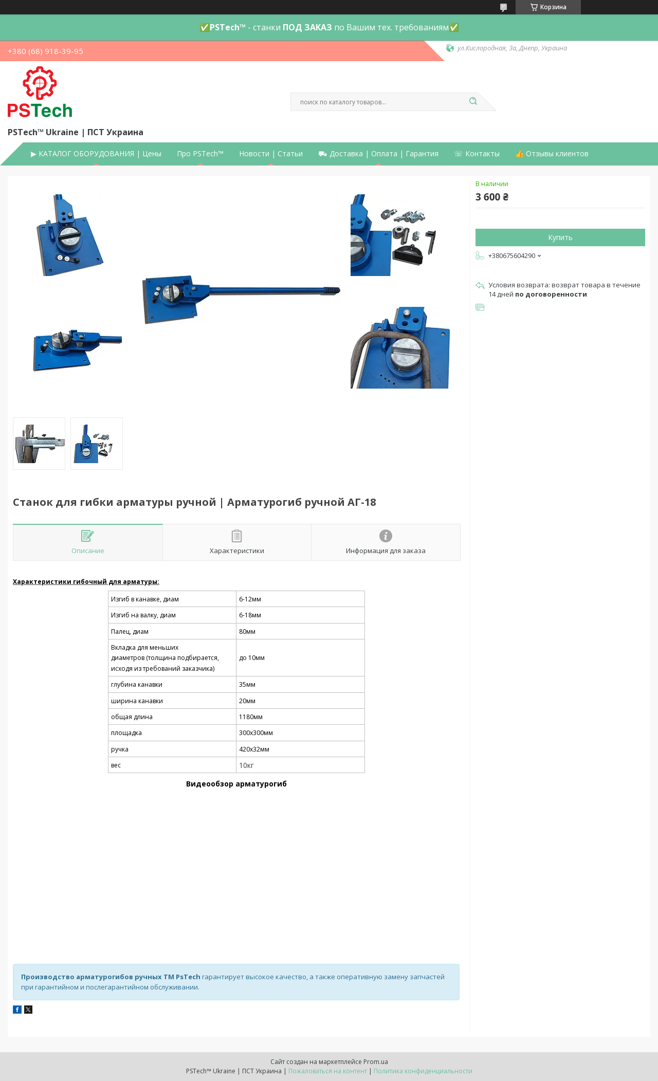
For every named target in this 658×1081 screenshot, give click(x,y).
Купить (560, 237)
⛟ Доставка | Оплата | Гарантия (378, 153)
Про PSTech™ (200, 153)
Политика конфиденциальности (423, 1071)
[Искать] (473, 102)
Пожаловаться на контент (327, 1071)
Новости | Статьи (271, 153)
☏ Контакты (477, 153)
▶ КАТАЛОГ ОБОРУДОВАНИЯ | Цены (96, 153)
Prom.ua (375, 1061)
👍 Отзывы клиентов (552, 153)
